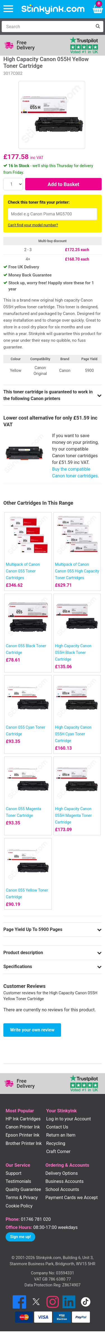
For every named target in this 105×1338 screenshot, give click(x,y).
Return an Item (60, 1135)
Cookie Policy (19, 1206)
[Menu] (8, 9)
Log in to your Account (68, 1119)
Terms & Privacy (22, 1197)
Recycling (55, 1143)
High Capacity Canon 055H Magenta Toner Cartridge (73, 815)
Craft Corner (58, 1151)
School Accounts (62, 1189)
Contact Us (57, 1127)
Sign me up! (20, 1236)
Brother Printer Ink (24, 1143)
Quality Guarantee (23, 1189)
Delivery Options (61, 1173)
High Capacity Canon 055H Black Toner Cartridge (73, 652)
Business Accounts (64, 1181)
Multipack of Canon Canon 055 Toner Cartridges (23, 571)
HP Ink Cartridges (23, 1119)
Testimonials (18, 1181)
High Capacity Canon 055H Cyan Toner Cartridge (73, 734)
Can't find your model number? (33, 225)
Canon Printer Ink (23, 1127)
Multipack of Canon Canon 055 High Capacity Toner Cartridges (77, 571)
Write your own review (32, 1030)
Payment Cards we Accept (71, 1197)
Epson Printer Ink (22, 1135)
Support (13, 1173)
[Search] (47, 26)
